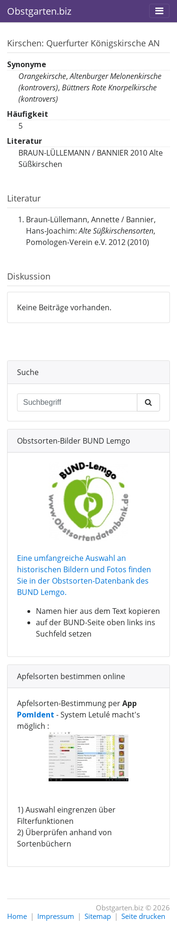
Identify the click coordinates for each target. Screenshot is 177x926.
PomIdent (35, 714)
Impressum (55, 916)
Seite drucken (143, 916)
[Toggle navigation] (159, 11)
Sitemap (97, 916)
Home (17, 916)
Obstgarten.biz (39, 11)
